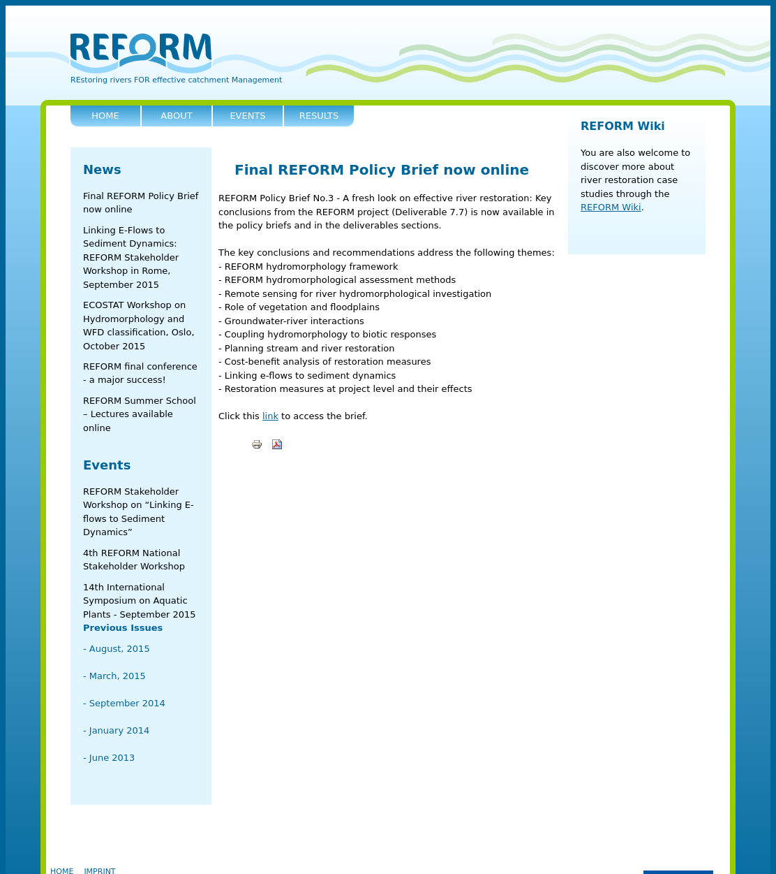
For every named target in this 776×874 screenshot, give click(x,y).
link (270, 416)
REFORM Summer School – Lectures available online (139, 414)
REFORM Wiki (623, 126)
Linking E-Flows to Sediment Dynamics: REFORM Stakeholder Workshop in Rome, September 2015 (131, 257)
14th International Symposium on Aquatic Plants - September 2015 (139, 601)
